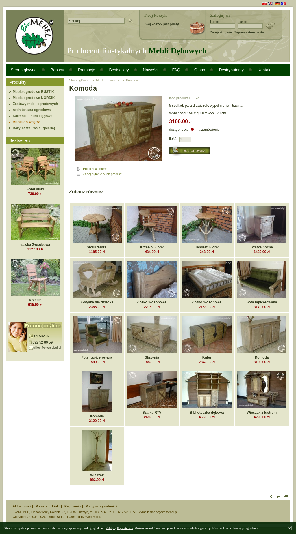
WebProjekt (93, 516)
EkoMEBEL (21, 512)
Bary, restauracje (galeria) (34, 128)
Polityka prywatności (101, 506)
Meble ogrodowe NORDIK (34, 98)
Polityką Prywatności (119, 528)
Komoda (132, 80)
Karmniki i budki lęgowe (32, 116)
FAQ (176, 70)
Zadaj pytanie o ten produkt (102, 174)
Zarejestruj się (221, 32)
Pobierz (41, 506)
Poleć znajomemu (95, 168)
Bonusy (57, 70)
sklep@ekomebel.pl (47, 347)
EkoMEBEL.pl (56, 516)
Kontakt (264, 70)
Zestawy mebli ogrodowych (35, 104)
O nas (199, 70)
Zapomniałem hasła (249, 32)
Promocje (86, 70)
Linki (56, 506)
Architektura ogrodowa (32, 110)
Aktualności (22, 506)
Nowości (150, 70)
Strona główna (24, 70)
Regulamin (72, 506)
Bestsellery (119, 70)
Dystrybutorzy (231, 70)
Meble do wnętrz (26, 122)
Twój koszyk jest (161, 24)
